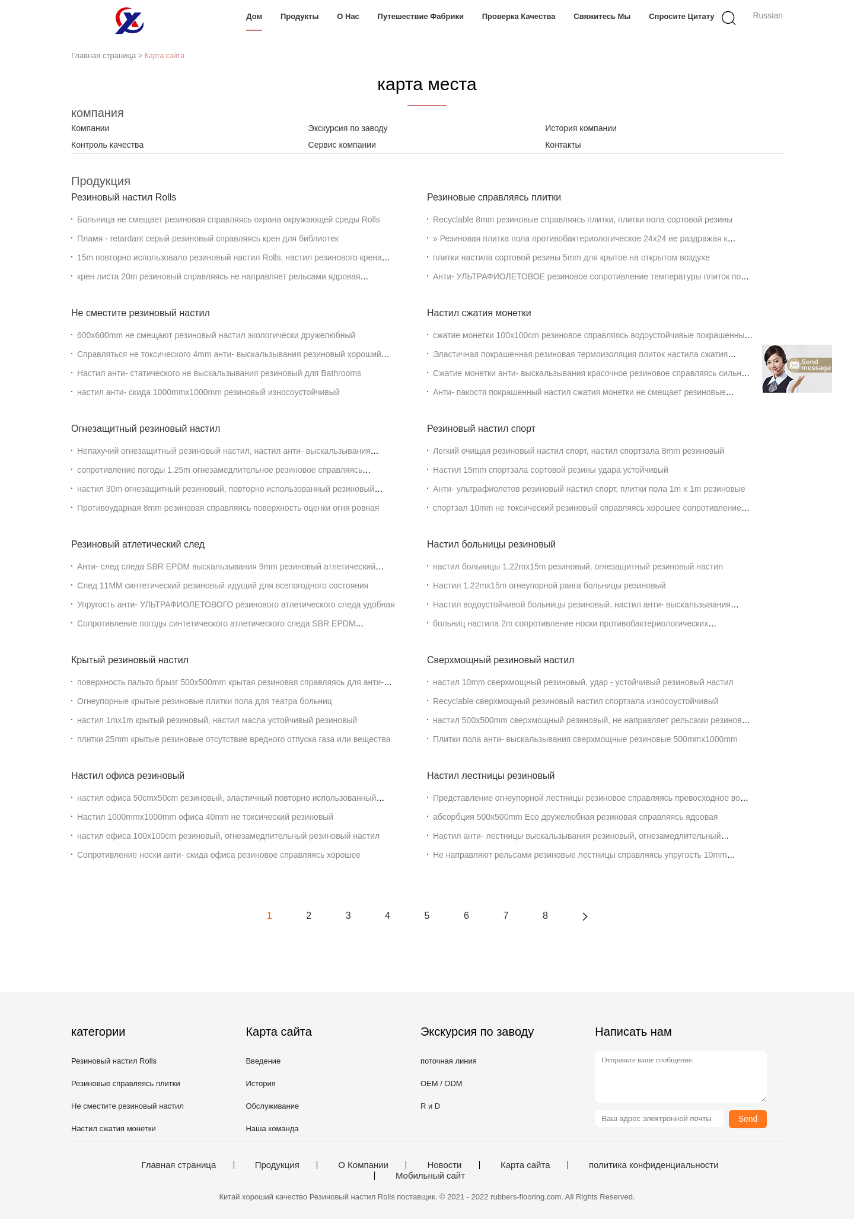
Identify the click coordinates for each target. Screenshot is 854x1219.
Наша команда (272, 1128)
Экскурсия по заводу (348, 128)
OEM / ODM (441, 1083)
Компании (90, 128)
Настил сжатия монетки (479, 313)
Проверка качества (519, 16)
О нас (348, 16)
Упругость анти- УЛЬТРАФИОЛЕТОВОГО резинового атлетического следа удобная (236, 604)
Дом (254, 16)
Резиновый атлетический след (138, 544)
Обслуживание (272, 1106)
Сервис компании (342, 144)
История (260, 1083)
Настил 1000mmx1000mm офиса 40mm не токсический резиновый (205, 817)
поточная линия (448, 1060)
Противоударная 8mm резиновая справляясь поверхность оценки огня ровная (228, 508)
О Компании (363, 1165)
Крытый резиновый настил (130, 660)
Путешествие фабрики (421, 16)
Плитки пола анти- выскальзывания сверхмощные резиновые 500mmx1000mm (585, 739)
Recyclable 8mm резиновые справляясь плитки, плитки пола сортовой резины (582, 219)
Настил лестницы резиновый (491, 776)
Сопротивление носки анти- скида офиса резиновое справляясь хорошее (219, 855)
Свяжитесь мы (601, 16)
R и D (430, 1106)
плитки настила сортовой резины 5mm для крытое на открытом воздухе (571, 257)
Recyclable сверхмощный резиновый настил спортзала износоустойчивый (576, 701)
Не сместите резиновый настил (140, 313)
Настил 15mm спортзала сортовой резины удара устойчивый (550, 470)
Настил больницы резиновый (491, 544)
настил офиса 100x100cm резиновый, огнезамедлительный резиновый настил (228, 836)
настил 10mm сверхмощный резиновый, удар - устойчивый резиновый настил (583, 682)
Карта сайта (525, 1165)
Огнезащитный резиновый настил (145, 429)
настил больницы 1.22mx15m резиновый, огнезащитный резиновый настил (578, 566)
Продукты (300, 16)
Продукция (277, 1165)
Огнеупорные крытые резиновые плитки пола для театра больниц (204, 701)
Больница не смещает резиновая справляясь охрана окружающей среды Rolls (228, 219)
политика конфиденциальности (654, 1165)
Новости (444, 1165)
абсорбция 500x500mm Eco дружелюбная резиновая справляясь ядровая (575, 817)
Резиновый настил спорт (481, 429)
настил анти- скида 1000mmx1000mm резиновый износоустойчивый (208, 392)
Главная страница (178, 1165)
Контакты (563, 144)
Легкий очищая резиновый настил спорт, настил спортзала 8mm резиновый (578, 451)
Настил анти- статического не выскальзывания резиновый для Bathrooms (219, 373)
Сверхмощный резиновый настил (500, 660)
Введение (263, 1060)
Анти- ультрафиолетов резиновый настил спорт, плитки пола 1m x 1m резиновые (589, 489)
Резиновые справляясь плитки (494, 197)
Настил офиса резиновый (127, 776)
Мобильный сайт (430, 1176)
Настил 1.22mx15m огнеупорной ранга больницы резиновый (549, 585)
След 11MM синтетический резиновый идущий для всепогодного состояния (222, 585)
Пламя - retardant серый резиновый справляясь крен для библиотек (208, 238)
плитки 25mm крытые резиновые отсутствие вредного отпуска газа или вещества (233, 739)
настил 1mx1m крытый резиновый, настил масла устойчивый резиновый (217, 720)
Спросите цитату (681, 16)
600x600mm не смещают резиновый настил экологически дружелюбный (216, 335)
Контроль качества (107, 144)
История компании (581, 128)
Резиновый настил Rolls (123, 197)
